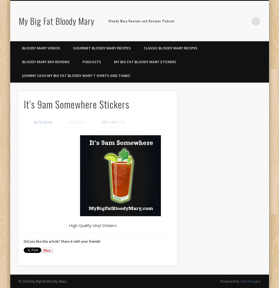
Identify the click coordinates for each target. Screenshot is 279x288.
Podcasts (91, 61)
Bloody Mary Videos (41, 48)
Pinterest (233, 21)
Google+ (244, 21)
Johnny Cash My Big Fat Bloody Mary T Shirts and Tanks (76, 75)
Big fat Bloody (43, 122)
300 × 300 (109, 122)
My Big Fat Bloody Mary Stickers (145, 61)
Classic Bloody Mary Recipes (171, 48)
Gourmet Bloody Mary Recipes (102, 48)
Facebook (222, 21)
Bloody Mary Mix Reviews (46, 61)
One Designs (250, 281)
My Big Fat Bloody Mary (56, 21)
